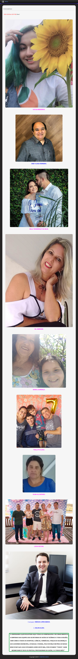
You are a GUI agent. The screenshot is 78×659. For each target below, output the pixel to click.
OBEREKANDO (44, 657)
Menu (6, 1)
